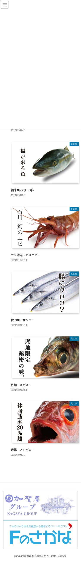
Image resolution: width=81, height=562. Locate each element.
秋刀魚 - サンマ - (22, 320)
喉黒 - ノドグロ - (22, 450)
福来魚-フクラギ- (22, 190)
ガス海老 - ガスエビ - (25, 255)
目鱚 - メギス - (20, 385)
